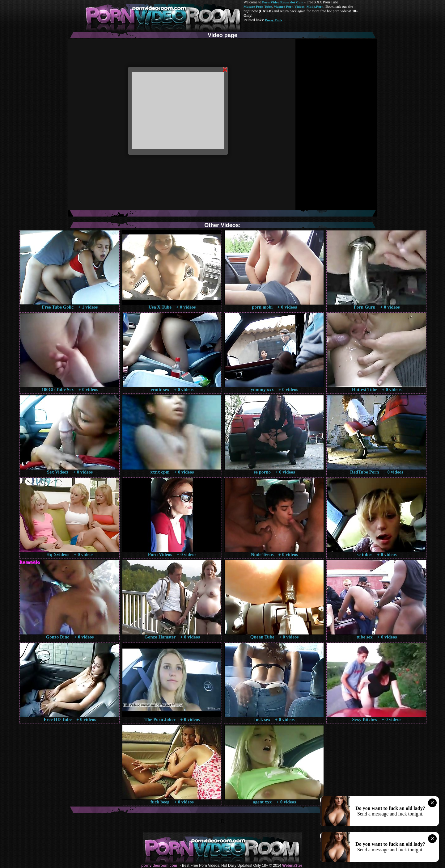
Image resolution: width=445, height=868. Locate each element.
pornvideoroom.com (159, 865)
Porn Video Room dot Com (282, 2)
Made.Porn (315, 6)
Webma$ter (292, 865)
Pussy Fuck (273, 20)
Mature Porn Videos (289, 6)
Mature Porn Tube (258, 6)
